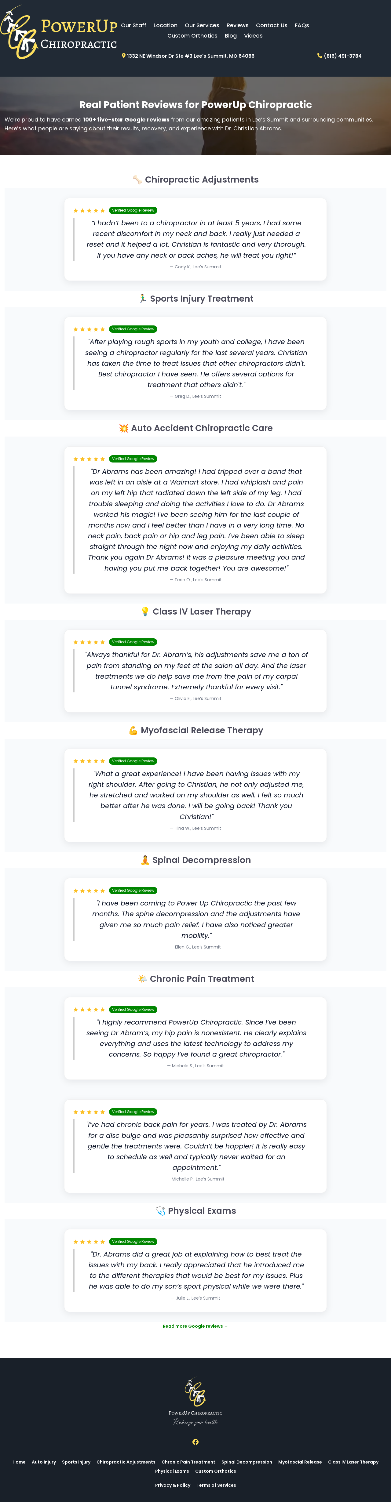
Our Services (202, 25)
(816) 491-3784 (343, 56)
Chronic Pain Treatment (188, 1462)
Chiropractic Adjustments (126, 1462)
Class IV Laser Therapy (353, 1462)
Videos (253, 35)
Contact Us (271, 25)
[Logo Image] (58, 32)
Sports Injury (76, 1462)
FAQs (302, 25)
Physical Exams (172, 1471)
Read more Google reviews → (195, 1326)
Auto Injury (44, 1462)
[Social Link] (195, 1442)
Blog (231, 35)
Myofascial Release (300, 1462)
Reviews (238, 25)
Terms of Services (216, 1485)
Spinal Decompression (246, 1462)
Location (165, 25)
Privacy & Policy (172, 1485)
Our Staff (133, 25)
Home (19, 1462)
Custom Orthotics (192, 35)
